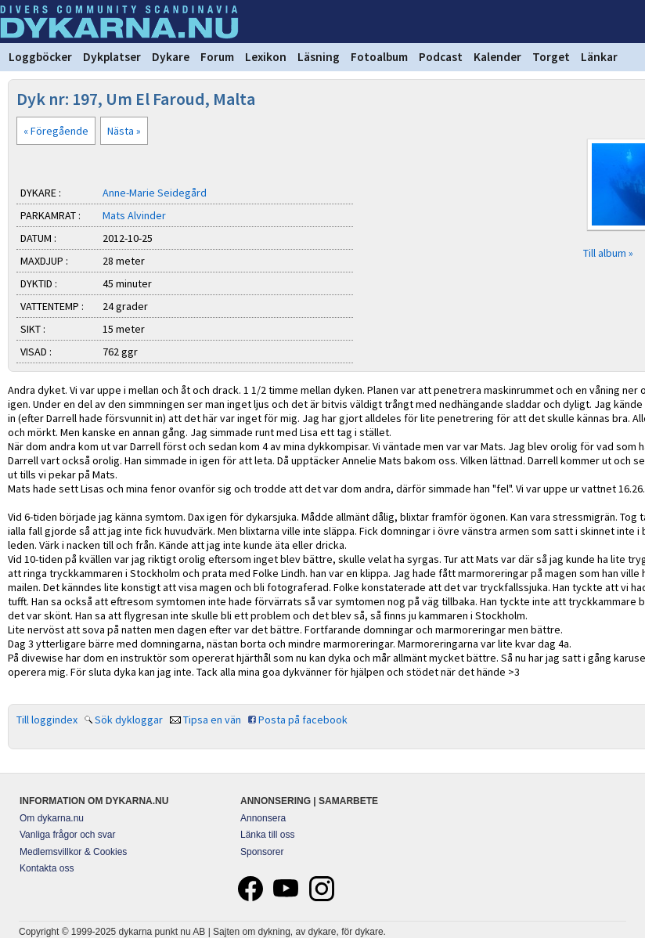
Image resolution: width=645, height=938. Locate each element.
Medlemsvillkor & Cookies (73, 851)
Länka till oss (267, 834)
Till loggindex (46, 720)
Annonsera (263, 818)
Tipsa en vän (212, 720)
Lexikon (265, 56)
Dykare (170, 56)
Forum (217, 56)
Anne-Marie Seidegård (155, 193)
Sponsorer (261, 851)
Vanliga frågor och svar (68, 834)
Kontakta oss (47, 868)
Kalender (497, 56)
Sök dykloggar (129, 720)
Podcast (441, 56)
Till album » (608, 253)
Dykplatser (112, 56)
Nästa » (124, 131)
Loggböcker (40, 56)
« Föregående (55, 131)
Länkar (599, 56)
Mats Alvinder (134, 215)
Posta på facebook (303, 720)
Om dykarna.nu (52, 818)
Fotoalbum (379, 56)
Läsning (318, 56)
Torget (551, 56)
